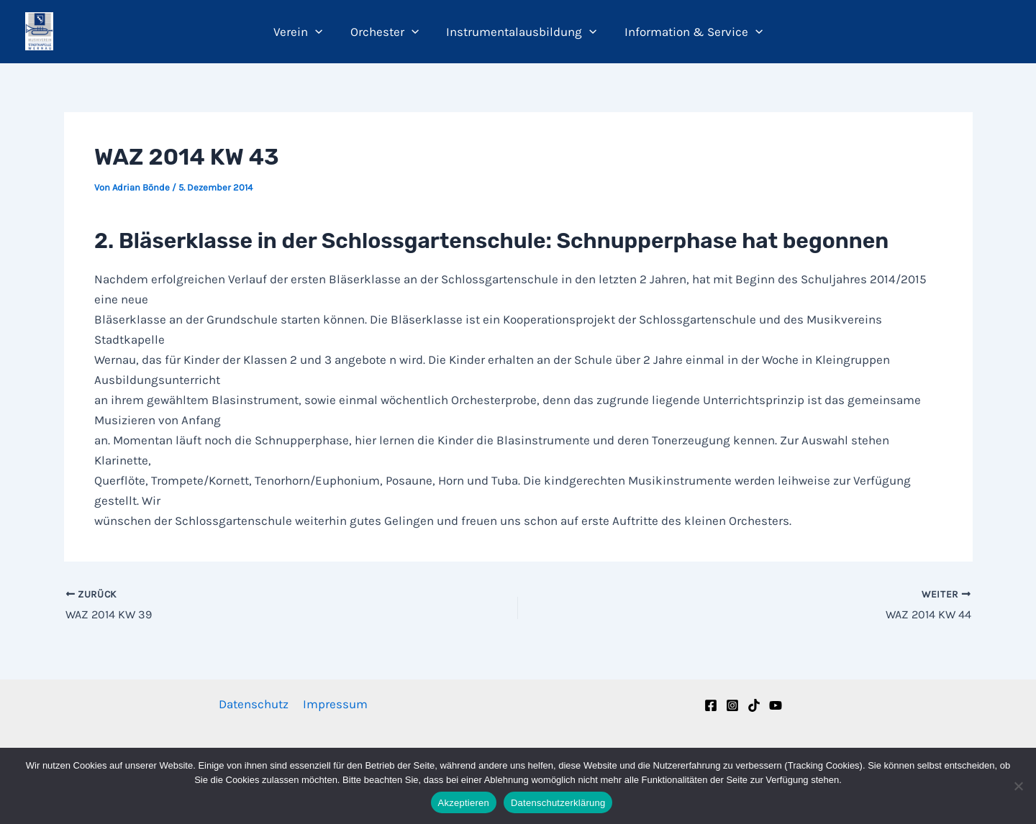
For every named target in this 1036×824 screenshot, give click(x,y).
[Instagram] (732, 705)
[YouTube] (775, 705)
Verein (302, 32)
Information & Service (688, 32)
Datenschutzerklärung (558, 802)
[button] (320, 32)
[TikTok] (754, 705)
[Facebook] (710, 705)
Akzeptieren (463, 802)
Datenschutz (255, 704)
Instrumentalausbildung (520, 32)
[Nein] (1018, 786)
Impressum (334, 704)
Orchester (386, 32)
